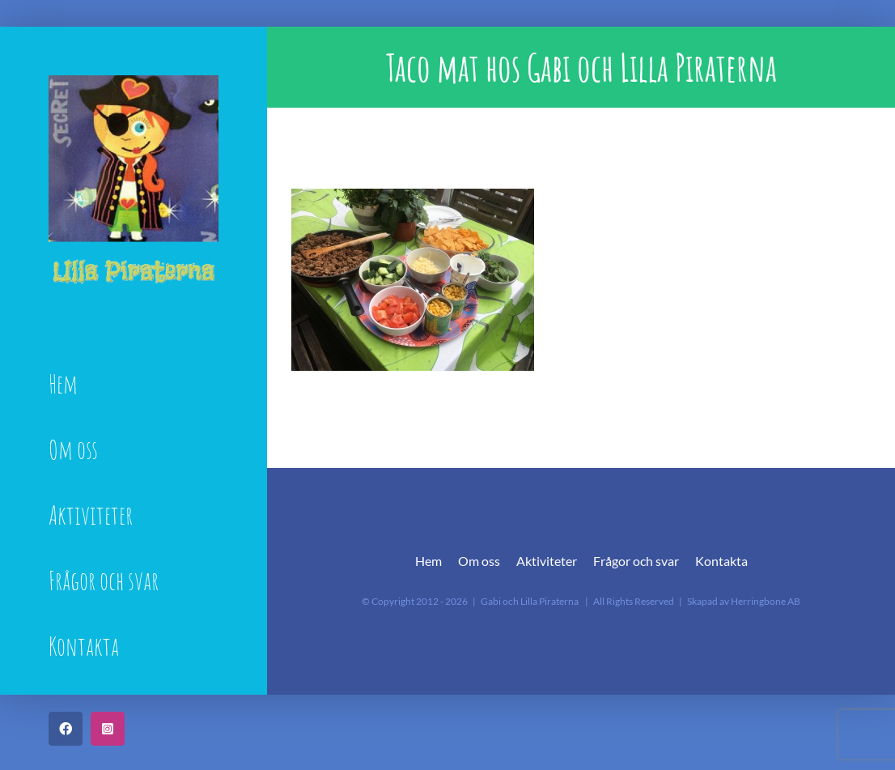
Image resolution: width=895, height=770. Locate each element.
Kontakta (721, 560)
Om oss (479, 560)
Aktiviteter (546, 560)
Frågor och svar (636, 560)
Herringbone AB (765, 601)
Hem (428, 560)
